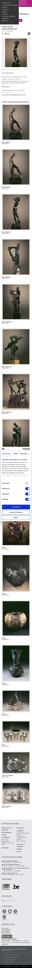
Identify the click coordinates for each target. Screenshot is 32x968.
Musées (4, 11)
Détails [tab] (15, 453)
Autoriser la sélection (16, 512)
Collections (5, 9)
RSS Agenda (5, 928)
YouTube (10, 913)
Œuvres (29, 33)
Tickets (4, 835)
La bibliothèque (21, 830)
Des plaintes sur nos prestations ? (12, 955)
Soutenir (19, 849)
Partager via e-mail (8, 33)
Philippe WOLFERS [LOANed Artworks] (13, 91)
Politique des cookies (9, 962)
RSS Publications (6, 933)
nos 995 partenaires (13, 462)
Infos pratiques (6, 3)
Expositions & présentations (9, 5)
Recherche (5, 18)
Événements (5, 839)
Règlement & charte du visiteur (8, 843)
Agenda (4, 7)
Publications (20, 831)
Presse (19, 851)
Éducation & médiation (8, 16)
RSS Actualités (6, 931)
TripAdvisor (4, 919)
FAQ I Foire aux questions (7, 829)
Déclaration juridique (9, 959)
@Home (4, 20)
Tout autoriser (16, 507)
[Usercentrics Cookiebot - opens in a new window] (23, 449)
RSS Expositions (6, 930)
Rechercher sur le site (3, 900)
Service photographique (23, 833)
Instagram (15, 913)
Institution (4, 14)
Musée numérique (21, 841)
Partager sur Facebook (3, 33)
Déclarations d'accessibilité (10, 957)
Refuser (16, 517)
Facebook (4, 913)
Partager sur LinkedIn (5, 33)
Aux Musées (6, 837)
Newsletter (8, 936)
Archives (19, 834)
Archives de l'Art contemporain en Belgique (21, 838)
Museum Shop (5, 841)
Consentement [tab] (6, 453)
